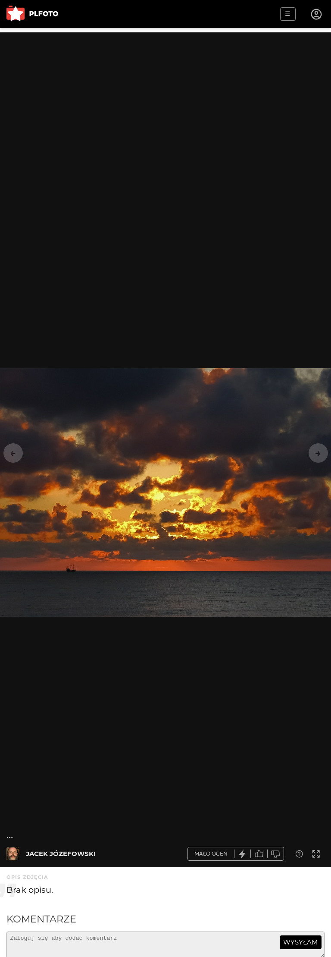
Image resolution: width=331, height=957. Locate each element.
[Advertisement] (165, 92)
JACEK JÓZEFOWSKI (61, 854)
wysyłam (300, 942)
